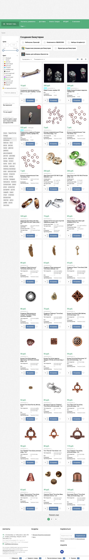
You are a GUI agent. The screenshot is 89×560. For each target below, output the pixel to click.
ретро (5, 182)
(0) (24, 83)
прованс (13, 177)
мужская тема (12, 166)
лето (14, 159)
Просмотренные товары (55, 558)
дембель (5, 146)
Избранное (16, 558)
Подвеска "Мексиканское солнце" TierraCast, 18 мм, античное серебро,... (28, 310)
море (4, 166)
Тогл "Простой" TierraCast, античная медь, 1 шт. (75, 400)
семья (11, 187)
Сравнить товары (33, 558)
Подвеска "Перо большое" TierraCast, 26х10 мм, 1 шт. (28, 263)
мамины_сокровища (9, 164)
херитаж (5, 195)
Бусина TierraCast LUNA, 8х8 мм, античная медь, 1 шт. (76, 309)
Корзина (74, 558)
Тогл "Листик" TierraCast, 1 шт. (53, 446)
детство (5, 151)
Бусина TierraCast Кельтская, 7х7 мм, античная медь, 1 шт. (76, 354)
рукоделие (6, 185)
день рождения (7, 148)
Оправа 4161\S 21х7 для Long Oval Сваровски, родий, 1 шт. (54, 216)
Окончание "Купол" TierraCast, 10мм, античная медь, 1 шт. (76, 490)
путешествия (7, 179)
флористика (7, 192)
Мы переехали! (7, 100)
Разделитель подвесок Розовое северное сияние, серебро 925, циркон (30, 129)
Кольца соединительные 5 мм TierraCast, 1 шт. (29, 171)
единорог (11, 153)
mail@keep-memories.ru (11, 539)
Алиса (5, 128)
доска (5, 153)
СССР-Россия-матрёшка (7, 134)
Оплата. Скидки (54, 21)
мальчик (11, 161)
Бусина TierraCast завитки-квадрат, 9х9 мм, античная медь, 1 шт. (54, 355)
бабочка (5, 138)
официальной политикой (9, 545)
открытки (12, 169)
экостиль (6, 200)
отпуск (5, 172)
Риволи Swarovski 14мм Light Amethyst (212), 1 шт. (75, 216)
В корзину (30, 96)
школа (10, 198)
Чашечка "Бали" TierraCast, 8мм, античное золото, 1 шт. (53, 490)
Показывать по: (38, 54)
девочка (10, 143)
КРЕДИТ (66, 21)
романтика (11, 182)
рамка (14, 179)
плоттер (5, 174)
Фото (34, 532)
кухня (9, 159)
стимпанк (11, 190)
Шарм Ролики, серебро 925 (52, 85)
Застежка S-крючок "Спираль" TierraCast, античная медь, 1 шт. (53, 400)
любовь (5, 161)
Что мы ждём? (7, 107)
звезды (5, 156)
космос (11, 156)
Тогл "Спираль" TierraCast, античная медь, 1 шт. (74, 446)
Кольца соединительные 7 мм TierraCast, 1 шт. (76, 128)
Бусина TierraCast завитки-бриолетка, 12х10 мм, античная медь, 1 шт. (29, 355)
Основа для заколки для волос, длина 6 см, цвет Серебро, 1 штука (30, 86)
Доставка (42, 21)
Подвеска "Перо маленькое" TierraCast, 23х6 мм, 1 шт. (52, 263)
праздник (12, 174)
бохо (11, 138)
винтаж (10, 140)
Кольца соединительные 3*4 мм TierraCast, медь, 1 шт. (53, 128)
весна (5, 140)
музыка (5, 169)
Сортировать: (26, 54)
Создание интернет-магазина (9, 553)
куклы (5, 159)
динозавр (12, 151)
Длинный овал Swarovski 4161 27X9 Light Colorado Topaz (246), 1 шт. (30, 217)
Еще (73, 21)
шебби (5, 198)
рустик (13, 185)
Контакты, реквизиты (28, 21)
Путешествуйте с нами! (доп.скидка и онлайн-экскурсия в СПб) (10, 116)
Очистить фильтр (10, 88)
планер (11, 172)
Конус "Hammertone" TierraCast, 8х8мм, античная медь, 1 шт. (29, 490)
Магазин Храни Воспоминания (41, 530)
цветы (11, 195)
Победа (5, 131)
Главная (3, 28)
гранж (5, 143)
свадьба (5, 187)
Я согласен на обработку (72, 535)
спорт (5, 190)
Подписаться (80, 531)
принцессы (6, 177)
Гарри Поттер (12, 128)
